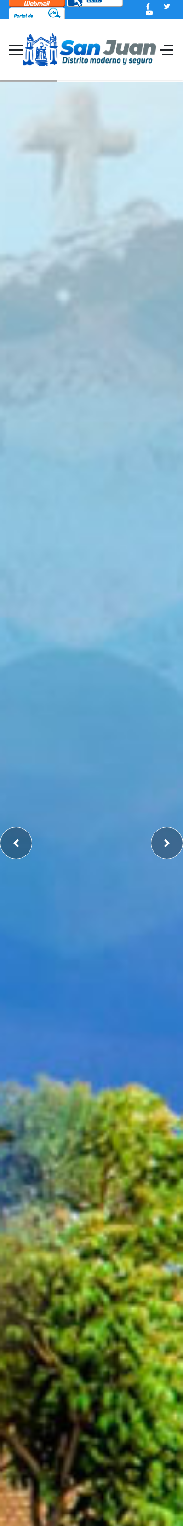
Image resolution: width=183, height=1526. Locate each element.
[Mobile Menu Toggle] (16, 50)
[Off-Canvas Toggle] (166, 50)
